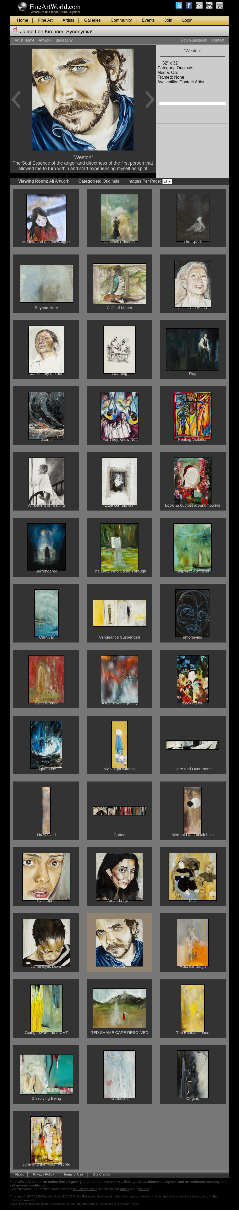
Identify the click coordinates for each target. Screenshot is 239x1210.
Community (121, 20)
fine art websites (85, 1189)
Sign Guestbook (193, 40)
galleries (142, 1189)
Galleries (92, 20)
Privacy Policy (43, 1174)
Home (22, 20)
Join (168, 20)
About (19, 1174)
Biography (64, 40)
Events (148, 20)
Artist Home (24, 40)
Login (187, 20)
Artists (68, 20)
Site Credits (101, 1174)
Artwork (45, 40)
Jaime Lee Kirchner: (42, 31)
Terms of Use (73, 1174)
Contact (217, 40)
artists (124, 1189)
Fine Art (45, 20)
